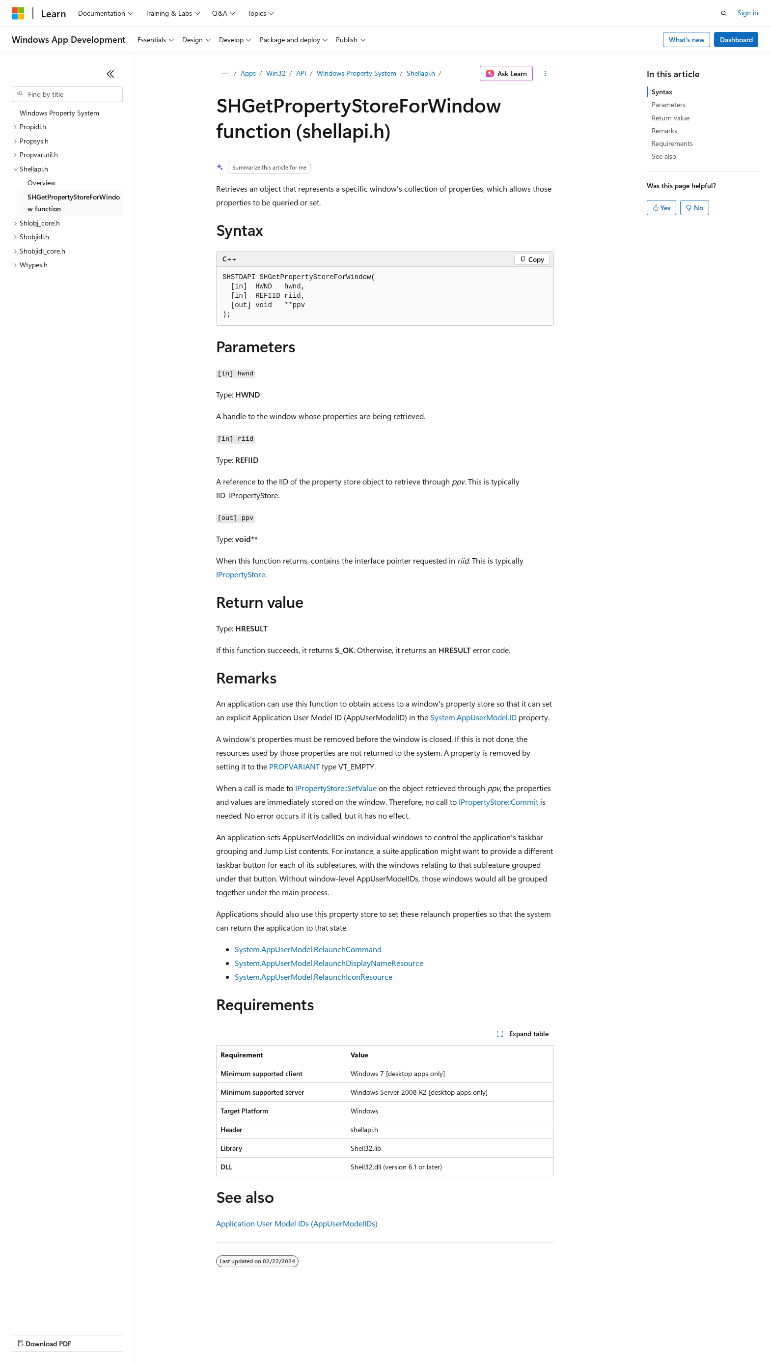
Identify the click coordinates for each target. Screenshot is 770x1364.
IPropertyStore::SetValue (336, 788)
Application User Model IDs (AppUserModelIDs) (297, 1223)
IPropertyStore (240, 574)
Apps (248, 73)
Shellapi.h (421, 73)
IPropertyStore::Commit (498, 801)
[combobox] (67, 94)
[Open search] (724, 13)
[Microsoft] (18, 13)
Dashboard (736, 39)
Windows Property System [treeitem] (59, 112)
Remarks (664, 130)
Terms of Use (358, 1334)
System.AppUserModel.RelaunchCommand (308, 949)
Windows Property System (356, 73)
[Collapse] (110, 74)
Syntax (662, 91)
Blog (133, 1334)
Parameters (669, 104)
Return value (670, 117)
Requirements (672, 143)
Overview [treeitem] (41, 182)
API (301, 73)
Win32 (276, 73)
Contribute (176, 1334)
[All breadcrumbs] (224, 74)
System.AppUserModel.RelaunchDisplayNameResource (329, 963)
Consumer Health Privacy (282, 1334)
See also (664, 156)
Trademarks (407, 1334)
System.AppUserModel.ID (473, 717)
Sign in (748, 12)
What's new (687, 39)
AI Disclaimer (31, 1334)
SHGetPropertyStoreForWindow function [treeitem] (74, 203)
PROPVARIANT (294, 766)
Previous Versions (89, 1334)
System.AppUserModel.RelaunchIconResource (313, 976)
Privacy (214, 1334)
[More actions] (545, 74)
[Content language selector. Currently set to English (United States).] (57, 1311)
